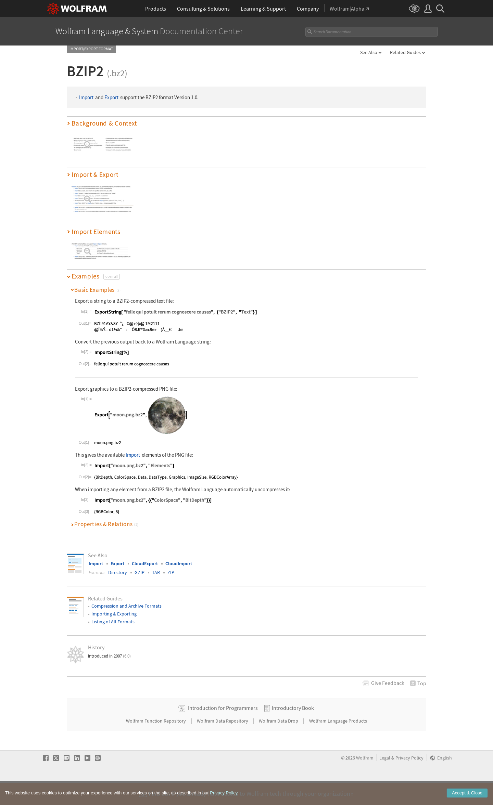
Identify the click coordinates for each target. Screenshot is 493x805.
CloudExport (145, 563)
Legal (384, 779)
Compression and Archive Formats (126, 606)
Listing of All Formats (113, 622)
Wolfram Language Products (338, 742)
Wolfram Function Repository (156, 742)
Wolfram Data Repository (223, 742)
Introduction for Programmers (223, 729)
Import (86, 97)
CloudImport (178, 563)
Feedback (387, 682)
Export (111, 97)
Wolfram (365, 779)
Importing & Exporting (114, 614)
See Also (368, 52)
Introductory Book (293, 729)
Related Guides (405, 52)
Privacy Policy (409, 779)
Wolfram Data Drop (279, 742)
